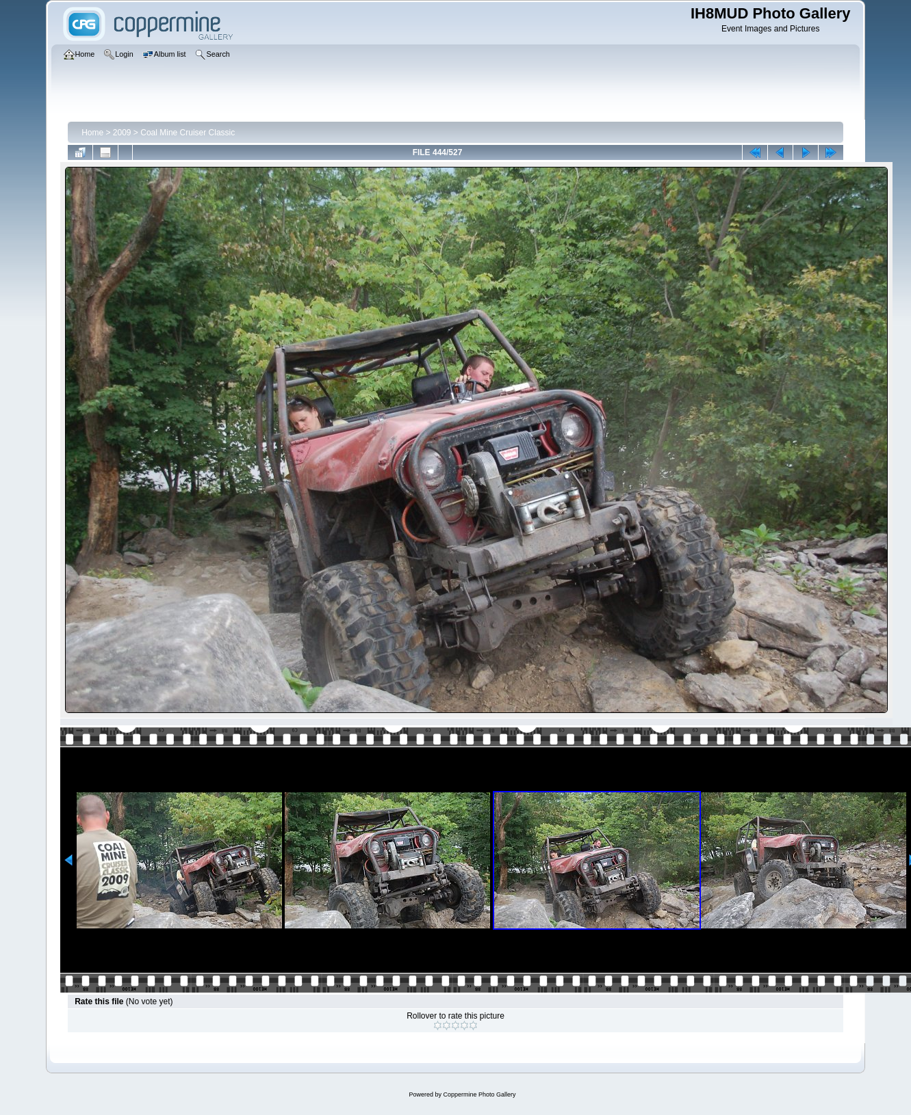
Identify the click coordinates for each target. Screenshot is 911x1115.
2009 (122, 132)
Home (92, 132)
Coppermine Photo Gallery (479, 1094)
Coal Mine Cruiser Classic (187, 132)
